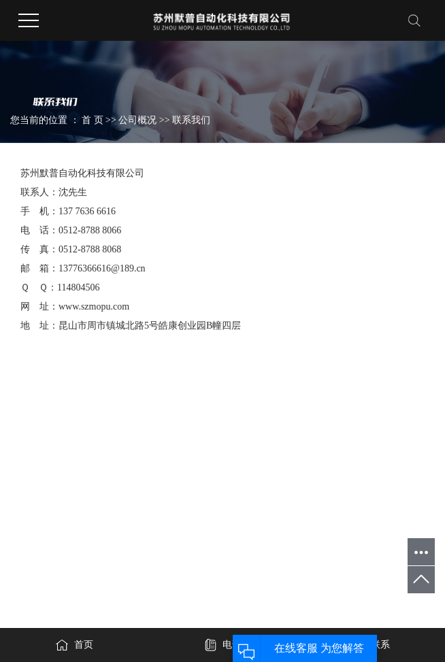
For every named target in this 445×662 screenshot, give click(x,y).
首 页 (92, 120)
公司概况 (138, 120)
